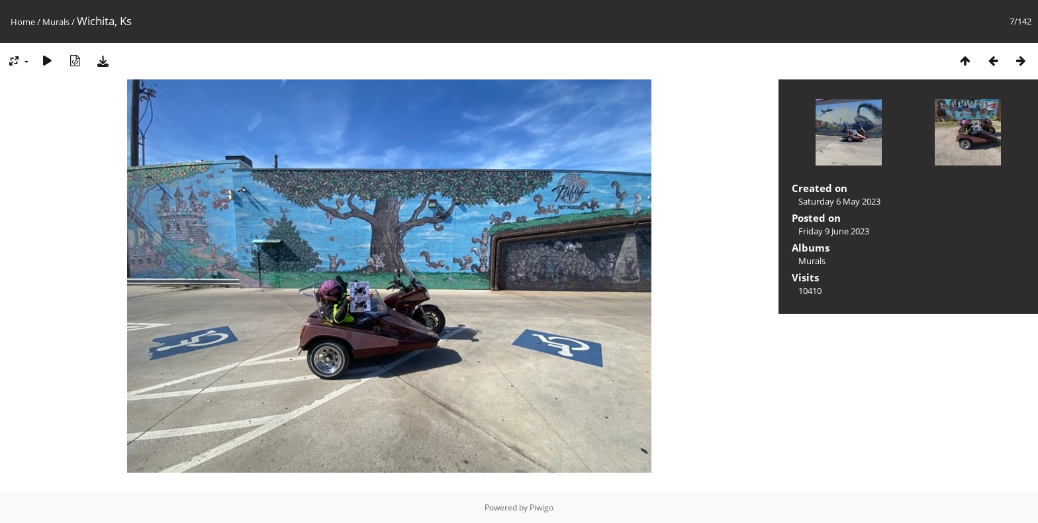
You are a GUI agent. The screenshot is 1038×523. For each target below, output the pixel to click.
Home (23, 22)
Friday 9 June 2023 (833, 231)
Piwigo (541, 507)
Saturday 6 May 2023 (839, 201)
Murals (56, 22)
